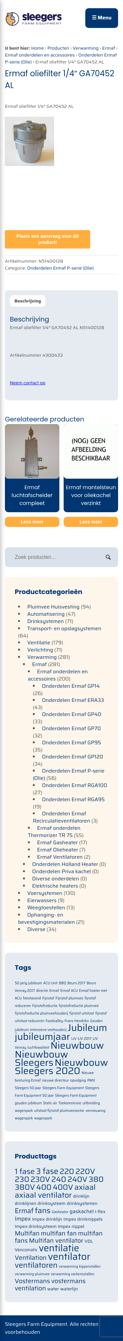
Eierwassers (41, 900)
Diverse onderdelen (55, 878)
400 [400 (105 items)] (43, 1187)
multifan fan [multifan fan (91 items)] (59, 1233)
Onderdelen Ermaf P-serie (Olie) (60, 268)
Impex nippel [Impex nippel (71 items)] (71, 1226)
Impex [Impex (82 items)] (23, 1218)
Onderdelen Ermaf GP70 (71, 728)
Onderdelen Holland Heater (65, 864)
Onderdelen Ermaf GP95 (71, 742)
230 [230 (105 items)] (22, 1179)
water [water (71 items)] (53, 1288)
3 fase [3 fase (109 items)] (47, 1171)
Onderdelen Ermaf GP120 (72, 757)
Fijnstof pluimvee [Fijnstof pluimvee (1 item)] (69, 998)
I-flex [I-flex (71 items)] (100, 1211)
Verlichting (40, 650)
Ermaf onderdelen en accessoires (40, 55)
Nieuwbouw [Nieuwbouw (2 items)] (77, 1045)
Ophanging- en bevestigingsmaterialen (46, 918)
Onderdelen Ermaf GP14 (71, 686)
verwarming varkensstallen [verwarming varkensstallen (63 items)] (72, 1274)
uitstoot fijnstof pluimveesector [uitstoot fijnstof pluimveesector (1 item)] (59, 1111)
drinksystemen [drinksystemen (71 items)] (82, 1203)
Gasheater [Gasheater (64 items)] (60, 1212)
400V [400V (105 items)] (63, 1187)
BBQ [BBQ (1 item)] (62, 983)
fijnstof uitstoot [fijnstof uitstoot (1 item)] (81, 1013)
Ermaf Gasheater (57, 842)
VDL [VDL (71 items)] (89, 1241)
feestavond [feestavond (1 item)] (32, 998)
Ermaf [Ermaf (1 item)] (54, 991)
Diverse (36, 929)
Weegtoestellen (46, 907)
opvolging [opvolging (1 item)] (78, 1080)
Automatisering (46, 614)
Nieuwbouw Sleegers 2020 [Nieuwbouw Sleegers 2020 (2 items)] (61, 1066)
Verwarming (86, 48)
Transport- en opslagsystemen (64, 628)
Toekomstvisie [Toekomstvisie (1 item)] (69, 1103)
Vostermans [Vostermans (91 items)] (32, 1281)
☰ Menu (102, 17)
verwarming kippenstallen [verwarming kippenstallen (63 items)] (79, 1266)
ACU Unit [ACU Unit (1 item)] (50, 983)
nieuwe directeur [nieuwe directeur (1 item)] (55, 1080)
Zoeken (108, 557)
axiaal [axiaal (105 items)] (85, 1187)
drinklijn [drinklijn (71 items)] (81, 1196)
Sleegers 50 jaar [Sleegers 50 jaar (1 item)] (28, 1088)
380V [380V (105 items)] (25, 1187)
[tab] (28, 301)
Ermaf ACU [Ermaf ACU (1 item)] (69, 991)
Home (37, 48)
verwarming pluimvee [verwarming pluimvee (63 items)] (32, 1274)
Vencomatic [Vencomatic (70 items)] (26, 1249)
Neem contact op (27, 382)
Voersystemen (44, 893)
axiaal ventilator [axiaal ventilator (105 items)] (43, 1195)
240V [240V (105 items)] (78, 1179)
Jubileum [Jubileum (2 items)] (87, 1027)
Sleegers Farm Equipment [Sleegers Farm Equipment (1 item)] (63, 1088)
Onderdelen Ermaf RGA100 (74, 785)
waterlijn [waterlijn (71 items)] (69, 1288)
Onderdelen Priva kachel (61, 871)
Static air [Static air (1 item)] (50, 1103)
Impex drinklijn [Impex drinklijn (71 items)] (47, 1219)
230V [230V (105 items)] (40, 1179)
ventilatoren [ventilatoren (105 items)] (36, 1265)
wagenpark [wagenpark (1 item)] (43, 1118)
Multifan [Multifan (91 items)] (27, 1233)
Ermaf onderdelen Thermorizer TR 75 (54, 831)
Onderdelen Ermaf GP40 (71, 714)
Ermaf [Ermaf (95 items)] (24, 1211)
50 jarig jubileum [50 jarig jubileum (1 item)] (28, 983)
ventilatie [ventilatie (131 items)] (59, 1248)
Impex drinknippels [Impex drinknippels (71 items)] (83, 1219)
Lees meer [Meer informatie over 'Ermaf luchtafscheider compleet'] (32, 521)
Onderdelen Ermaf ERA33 (73, 700)
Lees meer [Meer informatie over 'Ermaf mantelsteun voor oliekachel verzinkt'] (91, 521)
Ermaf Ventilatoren (60, 857)
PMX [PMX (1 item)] (91, 1080)
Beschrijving (27, 300)
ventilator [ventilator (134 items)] (69, 1256)
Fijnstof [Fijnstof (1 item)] (48, 998)
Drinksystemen (45, 621)
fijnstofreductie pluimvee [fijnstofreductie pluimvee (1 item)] (79, 1006)
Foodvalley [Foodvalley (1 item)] (54, 1021)
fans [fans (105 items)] (43, 1210)
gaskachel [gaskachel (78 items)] (82, 1211)
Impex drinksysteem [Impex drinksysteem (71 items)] (35, 1226)
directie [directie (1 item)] (42, 991)
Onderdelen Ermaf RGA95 (73, 799)
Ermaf (108, 48)
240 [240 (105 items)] (58, 1179)
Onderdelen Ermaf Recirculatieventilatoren (61, 817)
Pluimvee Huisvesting (53, 607)
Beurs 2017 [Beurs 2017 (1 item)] (76, 983)
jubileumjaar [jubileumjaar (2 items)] (42, 1036)
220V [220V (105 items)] (85, 1171)
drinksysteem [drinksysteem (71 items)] (52, 1203)
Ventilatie (38, 642)
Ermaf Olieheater (57, 850)
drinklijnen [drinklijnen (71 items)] (25, 1203)
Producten (58, 48)
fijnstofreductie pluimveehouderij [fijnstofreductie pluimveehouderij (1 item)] (41, 1013)
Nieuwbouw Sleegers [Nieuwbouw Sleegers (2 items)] (41, 1058)
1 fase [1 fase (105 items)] (25, 1171)
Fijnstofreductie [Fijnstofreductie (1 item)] (44, 1006)
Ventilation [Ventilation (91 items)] (31, 1258)
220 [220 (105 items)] (67, 1171)
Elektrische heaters (55, 886)
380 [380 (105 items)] (96, 1179)
